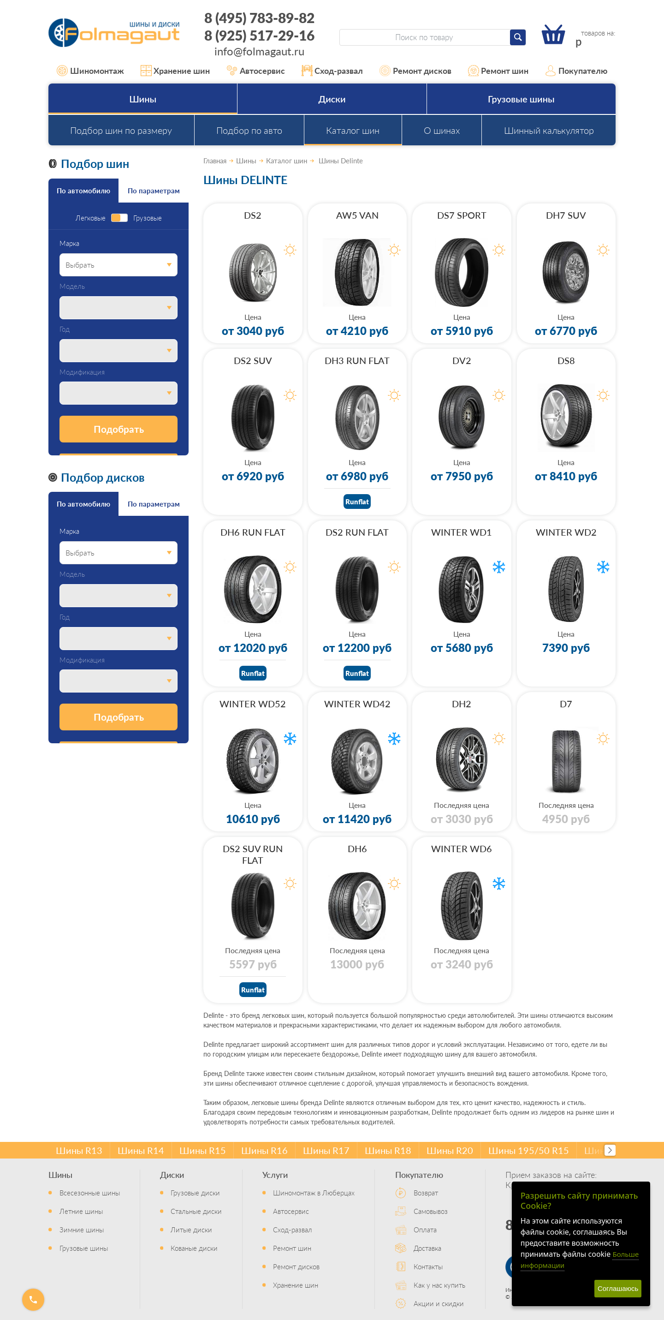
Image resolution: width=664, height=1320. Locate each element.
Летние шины (81, 1211)
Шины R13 (79, 1150)
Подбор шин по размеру (121, 130)
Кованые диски (194, 1248)
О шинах (442, 130)
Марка (69, 243)
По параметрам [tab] (154, 190)
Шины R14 (141, 1150)
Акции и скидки (439, 1303)
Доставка (427, 1248)
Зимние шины (81, 1229)
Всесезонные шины (89, 1192)
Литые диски (191, 1229)
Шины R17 (326, 1150)
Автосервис (255, 70)
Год (64, 329)
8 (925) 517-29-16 (259, 35)
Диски (331, 98)
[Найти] (518, 37)
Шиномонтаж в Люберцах (314, 1192)
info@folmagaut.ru (259, 51)
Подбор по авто (249, 130)
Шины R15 (202, 1150)
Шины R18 (388, 1150)
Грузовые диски (195, 1192)
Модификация (82, 372)
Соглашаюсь (618, 1288)
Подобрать (119, 429)
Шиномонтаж (90, 70)
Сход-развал (332, 70)
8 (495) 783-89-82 (259, 17)
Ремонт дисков (415, 70)
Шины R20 (450, 1150)
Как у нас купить (439, 1285)
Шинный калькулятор (549, 130)
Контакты (428, 1266)
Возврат (426, 1192)
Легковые (91, 218)
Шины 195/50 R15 (528, 1150)
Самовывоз (431, 1211)
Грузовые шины (521, 98)
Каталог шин (352, 130)
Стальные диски (196, 1211)
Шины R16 (264, 1150)
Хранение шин (175, 70)
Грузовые (147, 218)
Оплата (425, 1229)
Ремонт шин (498, 70)
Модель (72, 286)
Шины (142, 98)
